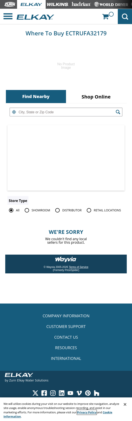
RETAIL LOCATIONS (103, 210)
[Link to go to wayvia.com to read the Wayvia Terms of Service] (66, 258)
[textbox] (66, 112)
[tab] (36, 96)
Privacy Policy (86, 412)
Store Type (18, 200)
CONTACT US (66, 337)
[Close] (125, 404)
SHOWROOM (36, 210)
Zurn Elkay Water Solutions (29, 380)
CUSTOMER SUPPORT (66, 326)
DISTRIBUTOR (68, 210)
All (13, 210)
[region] (66, 409)
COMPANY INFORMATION (66, 316)
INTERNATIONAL (66, 358)
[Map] (66, 158)
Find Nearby (36, 96)
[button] (14, 112)
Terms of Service (78, 267)
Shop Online (96, 96)
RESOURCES (66, 347)
